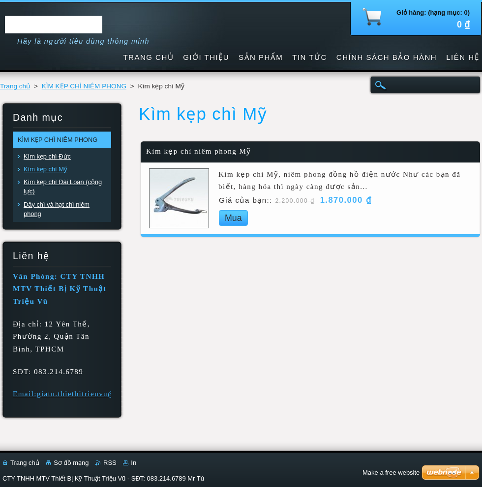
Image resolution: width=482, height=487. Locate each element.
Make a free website (391, 472)
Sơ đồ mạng (71, 462)
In (133, 462)
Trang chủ (15, 86)
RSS (110, 462)
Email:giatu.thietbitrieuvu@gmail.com (83, 394)
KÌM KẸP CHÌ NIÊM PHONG (84, 86)
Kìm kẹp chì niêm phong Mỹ (198, 151)
